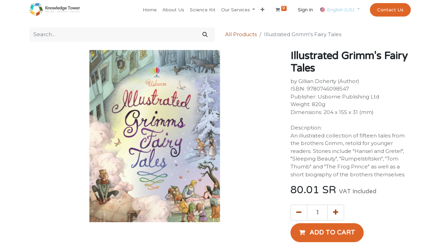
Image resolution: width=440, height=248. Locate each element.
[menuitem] (150, 9)
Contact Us (390, 10)
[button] (262, 9)
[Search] (205, 35)
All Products (241, 34)
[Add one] (335, 212)
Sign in (305, 10)
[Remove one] (298, 212)
